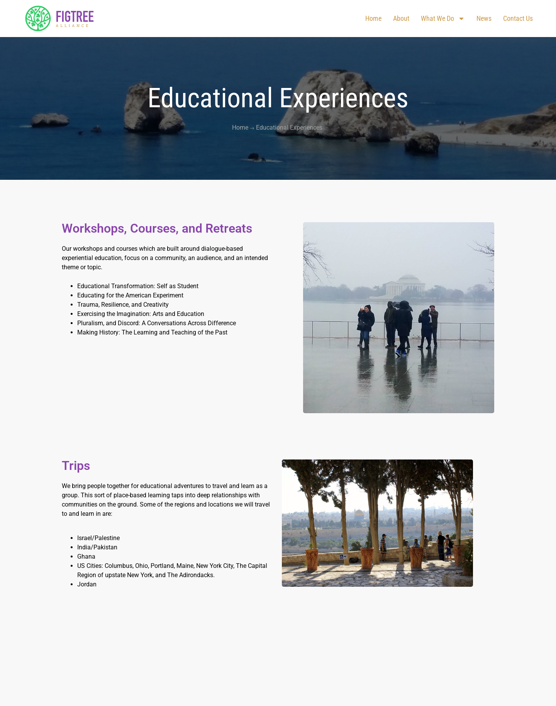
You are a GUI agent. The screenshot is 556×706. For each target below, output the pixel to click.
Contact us (518, 18)
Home (373, 18)
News (484, 18)
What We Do (443, 18)
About (401, 18)
